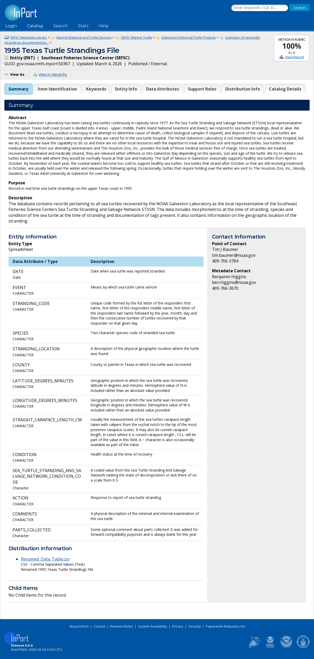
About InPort (79, 626)
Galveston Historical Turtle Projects (188, 37)
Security (194, 626)
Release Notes (121, 626)
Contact (99, 626)
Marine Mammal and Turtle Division (84, 37)
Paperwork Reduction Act (225, 626)
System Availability (152, 626)
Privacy (177, 626)
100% (291, 46)
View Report (294, 57)
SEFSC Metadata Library (28, 37)
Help (104, 25)
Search (60, 25)
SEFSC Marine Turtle (136, 37)
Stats (83, 25)
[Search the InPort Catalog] (259, 8)
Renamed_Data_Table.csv (45, 559)
